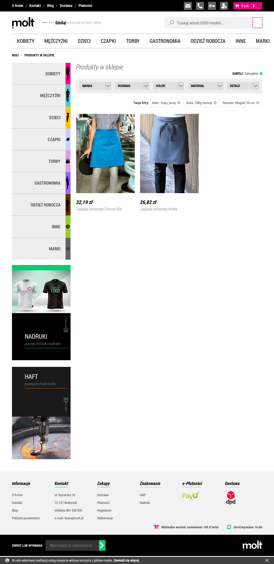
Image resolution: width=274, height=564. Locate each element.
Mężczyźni (56, 41)
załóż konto (224, 6)
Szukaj (252, 22)
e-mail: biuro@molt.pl (69, 518)
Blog (50, 5)
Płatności (85, 5)
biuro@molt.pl (188, 6)
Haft (143, 494)
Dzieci (84, 41)
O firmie (17, 5)
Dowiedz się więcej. (127, 560)
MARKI (54, 248)
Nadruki (145, 502)
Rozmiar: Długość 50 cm (241, 102)
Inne (241, 41)
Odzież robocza (208, 41)
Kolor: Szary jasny (166, 102)
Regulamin (104, 510)
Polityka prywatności (26, 518)
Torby (133, 41)
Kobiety (25, 41)
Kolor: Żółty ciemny (201, 102)
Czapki (108, 41)
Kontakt (35, 5)
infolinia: (200, 6)
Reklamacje (105, 518)
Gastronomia (165, 41)
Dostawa (66, 5)
